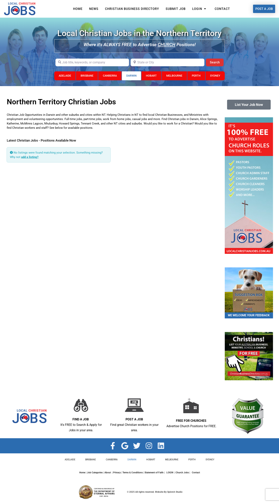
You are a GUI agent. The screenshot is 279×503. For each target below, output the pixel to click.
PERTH (196, 75)
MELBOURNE (174, 75)
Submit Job (176, 9)
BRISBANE (87, 75)
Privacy (117, 472)
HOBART (151, 75)
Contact (222, 9)
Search (217, 62)
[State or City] (167, 62)
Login (200, 8)
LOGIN (170, 472)
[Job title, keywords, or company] (92, 62)
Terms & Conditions (132, 472)
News (93, 9)
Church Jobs (182, 472)
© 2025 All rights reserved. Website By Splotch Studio (155, 492)
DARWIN (131, 75)
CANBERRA (110, 75)
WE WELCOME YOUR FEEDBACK (249, 315)
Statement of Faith (154, 472)
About (107, 472)
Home (78, 9)
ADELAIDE (65, 75)
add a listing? (29, 157)
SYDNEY (215, 75)
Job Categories (95, 472)
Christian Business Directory (132, 9)
